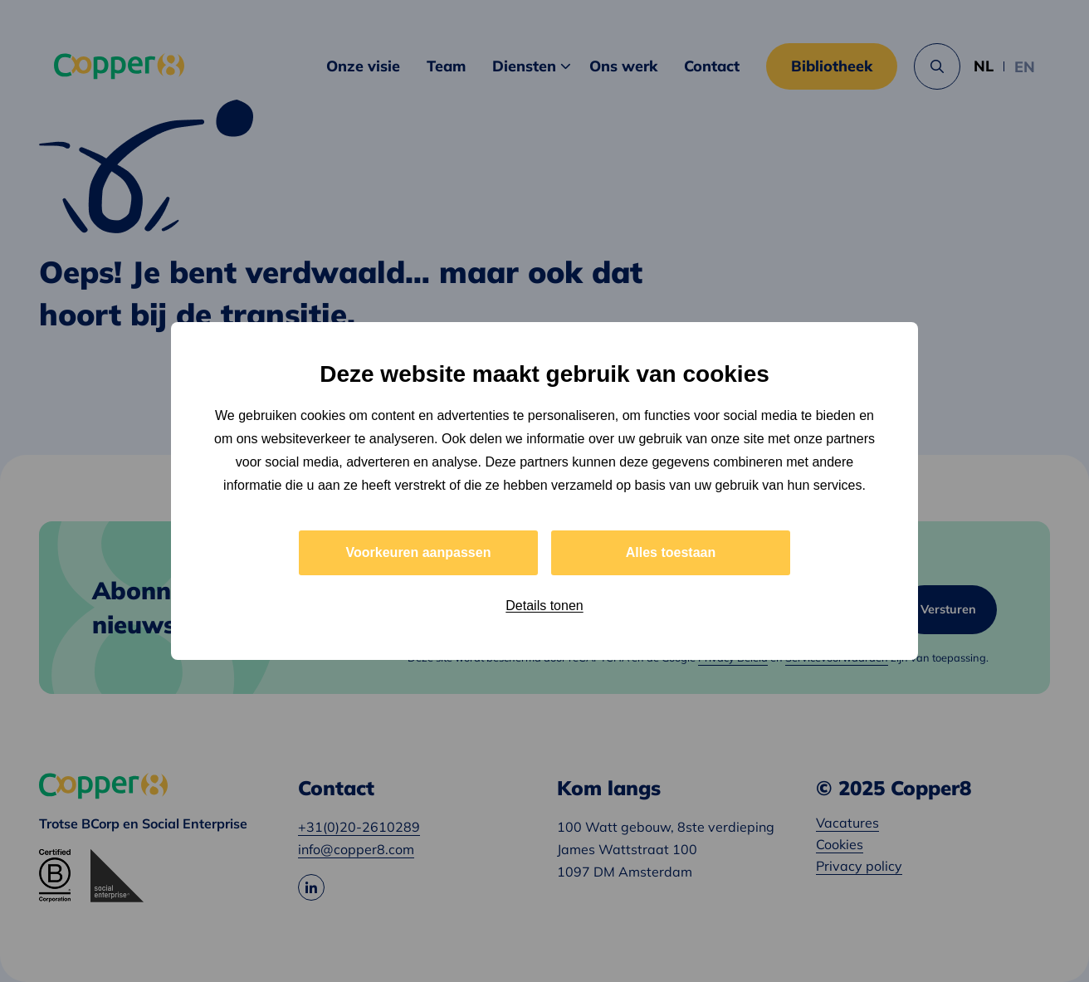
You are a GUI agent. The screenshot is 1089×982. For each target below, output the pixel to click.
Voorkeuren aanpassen (418, 552)
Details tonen (544, 605)
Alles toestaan (670, 552)
